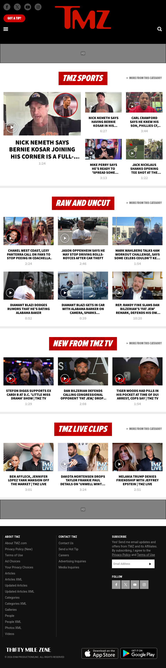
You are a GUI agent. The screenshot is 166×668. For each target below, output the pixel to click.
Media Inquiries (69, 567)
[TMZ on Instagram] (38, 6)
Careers (64, 555)
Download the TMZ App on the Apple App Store (99, 653)
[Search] (160, 29)
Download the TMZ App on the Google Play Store (138, 653)
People (9, 615)
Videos (9, 634)
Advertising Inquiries (72, 561)
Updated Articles (16, 585)
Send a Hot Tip (68, 549)
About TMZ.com (16, 543)
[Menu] (6, 29)
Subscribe (150, 564)
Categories (12, 597)
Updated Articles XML (19, 591)
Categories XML (15, 603)
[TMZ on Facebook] (6, 6)
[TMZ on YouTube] (135, 584)
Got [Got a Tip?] (14, 18)
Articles (10, 573)
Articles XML (13, 579)
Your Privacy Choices (19, 567)
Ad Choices (12, 561)
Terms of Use (14, 555)
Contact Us (66, 543)
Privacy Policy (121, 555)
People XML (13, 621)
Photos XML (13, 628)
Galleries (11, 609)
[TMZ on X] (17, 6)
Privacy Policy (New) (18, 549)
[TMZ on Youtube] (27, 6)
